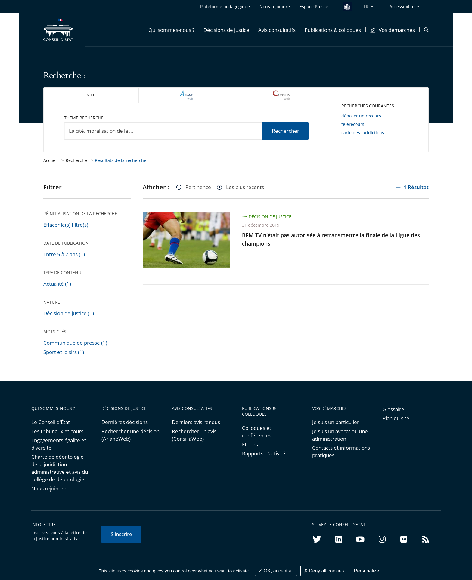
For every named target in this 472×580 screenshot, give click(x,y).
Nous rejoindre (49, 488)
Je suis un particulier (335, 422)
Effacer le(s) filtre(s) (65, 224)
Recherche (76, 160)
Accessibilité (402, 6)
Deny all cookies (324, 570)
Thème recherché (84, 118)
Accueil (50, 160)
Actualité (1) (57, 283)
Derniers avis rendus (196, 422)
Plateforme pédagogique (225, 6)
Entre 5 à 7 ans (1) (64, 254)
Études (250, 444)
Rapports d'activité (263, 453)
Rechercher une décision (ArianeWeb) (130, 435)
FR (366, 6)
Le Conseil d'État (50, 422)
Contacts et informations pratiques (341, 451)
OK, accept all (275, 570)
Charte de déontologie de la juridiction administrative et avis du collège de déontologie (59, 468)
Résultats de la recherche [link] (120, 160)
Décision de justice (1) (68, 313)
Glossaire (393, 409)
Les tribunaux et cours (57, 431)
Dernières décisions (124, 422)
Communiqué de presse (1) (75, 342)
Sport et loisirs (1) (63, 352)
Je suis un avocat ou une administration (340, 435)
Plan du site (396, 418)
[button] (171, 29)
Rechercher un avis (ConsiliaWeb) (194, 435)
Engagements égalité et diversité (58, 444)
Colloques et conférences (256, 431)
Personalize (366, 570)
